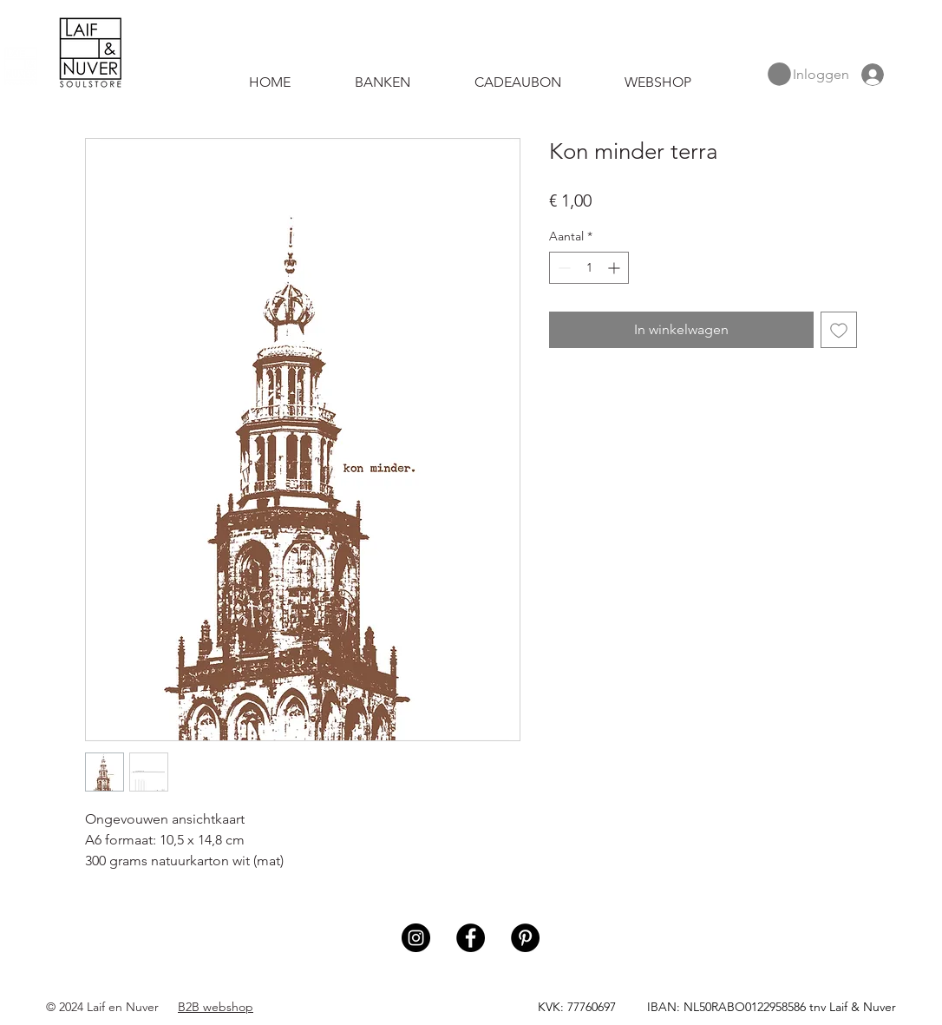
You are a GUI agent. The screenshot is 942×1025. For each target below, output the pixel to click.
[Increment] (615, 268)
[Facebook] (470, 937)
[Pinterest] (525, 937)
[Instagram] (416, 937)
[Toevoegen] (839, 330)
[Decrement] (562, 268)
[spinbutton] (589, 268)
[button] (779, 74)
